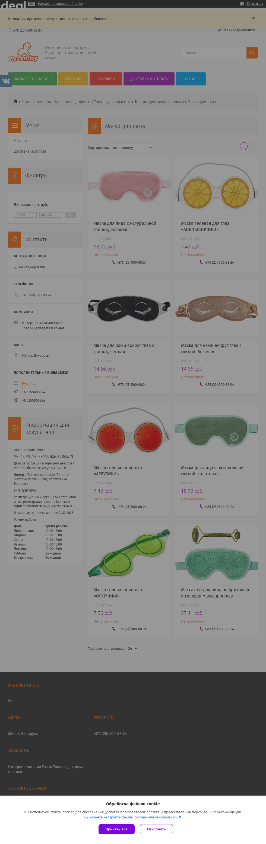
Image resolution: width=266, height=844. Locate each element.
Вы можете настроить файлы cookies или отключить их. (131, 817)
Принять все (117, 829)
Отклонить (156, 829)
